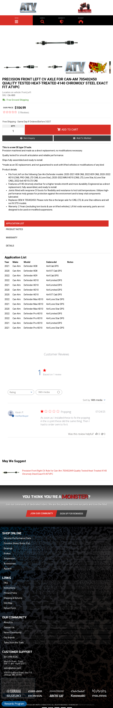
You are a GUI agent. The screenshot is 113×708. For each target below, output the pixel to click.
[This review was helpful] (97, 434)
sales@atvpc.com (12, 668)
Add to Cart (70, 129)
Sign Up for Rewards (71, 513)
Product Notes (14, 229)
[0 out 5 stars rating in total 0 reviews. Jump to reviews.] (16, 112)
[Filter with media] (49, 392)
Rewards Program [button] (14, 703)
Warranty (11, 237)
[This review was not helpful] (102, 434)
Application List (15, 223)
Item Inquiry (29, 138)
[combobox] (21, 392)
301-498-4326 (11, 657)
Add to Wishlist (84, 138)
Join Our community (41, 513)
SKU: (4, 95)
